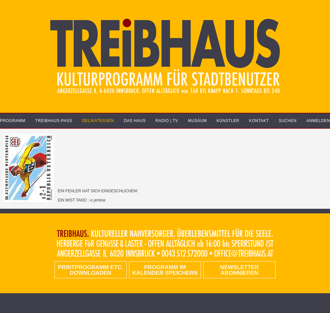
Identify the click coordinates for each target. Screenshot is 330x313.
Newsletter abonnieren (239, 270)
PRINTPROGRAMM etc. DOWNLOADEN (90, 270)
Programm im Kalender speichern (165, 270)
